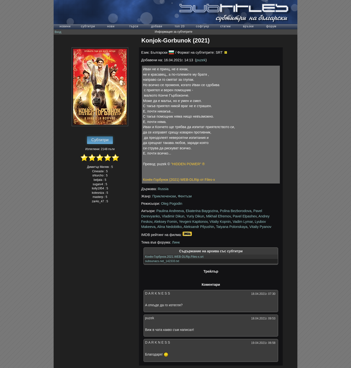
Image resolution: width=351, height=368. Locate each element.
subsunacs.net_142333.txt (162, 261)
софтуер (202, 26)
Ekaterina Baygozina (202, 211)
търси (133, 26)
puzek (200, 60)
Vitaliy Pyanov (260, 227)
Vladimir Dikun (173, 216)
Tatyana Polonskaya (231, 227)
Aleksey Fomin (165, 222)
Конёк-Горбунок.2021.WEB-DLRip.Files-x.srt (174, 256)
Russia (163, 189)
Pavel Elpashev (245, 216)
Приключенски (164, 196)
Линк (176, 242)
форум (271, 26)
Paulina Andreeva (170, 211)
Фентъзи (185, 196)
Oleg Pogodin (171, 203)
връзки (248, 26)
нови (111, 26)
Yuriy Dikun (195, 216)
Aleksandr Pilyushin (199, 227)
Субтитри (99, 140)
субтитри (88, 26)
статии (225, 26)
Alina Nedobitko (169, 227)
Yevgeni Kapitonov (193, 222)
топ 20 (180, 26)
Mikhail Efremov (218, 216)
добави (156, 26)
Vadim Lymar (243, 222)
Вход (58, 32)
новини (65, 26)
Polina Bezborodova (235, 211)
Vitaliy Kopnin (220, 222)
